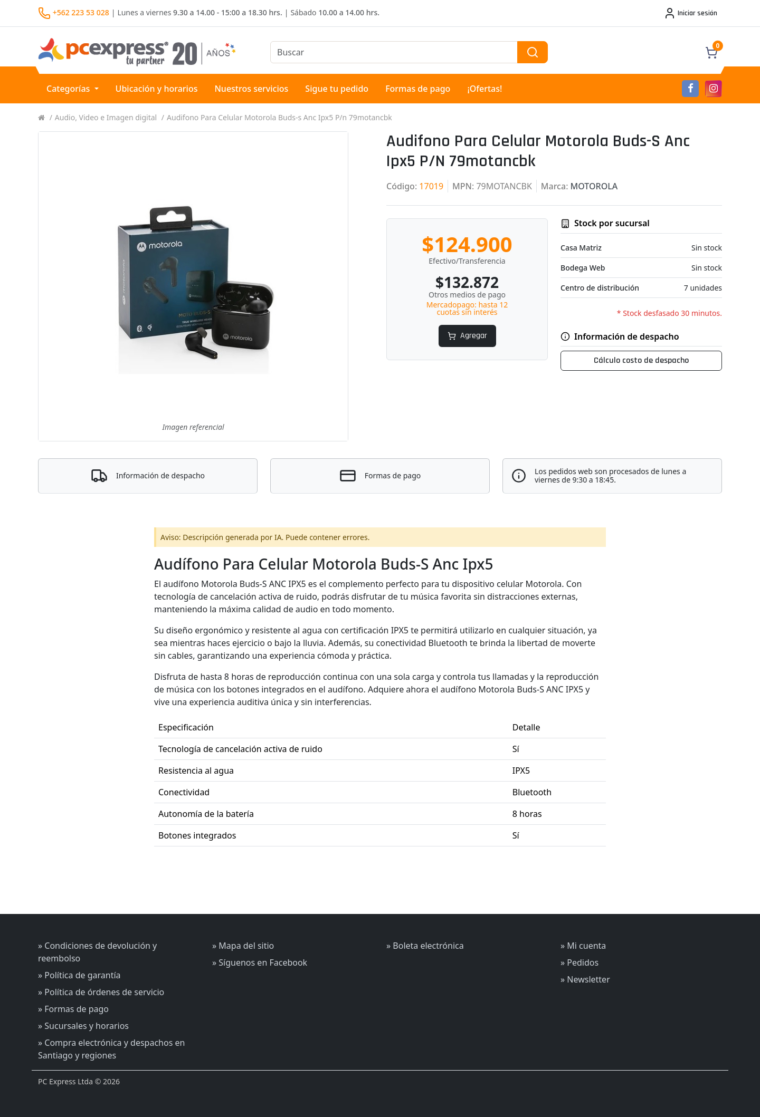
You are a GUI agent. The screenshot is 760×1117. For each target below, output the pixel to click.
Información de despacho (160, 475)
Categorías (69, 88)
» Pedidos (579, 962)
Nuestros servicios (251, 88)
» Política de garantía (79, 975)
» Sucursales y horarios (83, 1026)
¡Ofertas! (484, 88)
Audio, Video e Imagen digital (106, 117)
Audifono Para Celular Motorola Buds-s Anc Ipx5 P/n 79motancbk (279, 117)
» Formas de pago (73, 1009)
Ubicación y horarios (157, 88)
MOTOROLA (594, 186)
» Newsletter (585, 979)
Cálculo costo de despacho (641, 360)
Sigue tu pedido (336, 88)
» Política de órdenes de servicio (101, 992)
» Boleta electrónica (425, 945)
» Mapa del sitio (243, 945)
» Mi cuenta (583, 945)
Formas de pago (417, 88)
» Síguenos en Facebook (259, 962)
